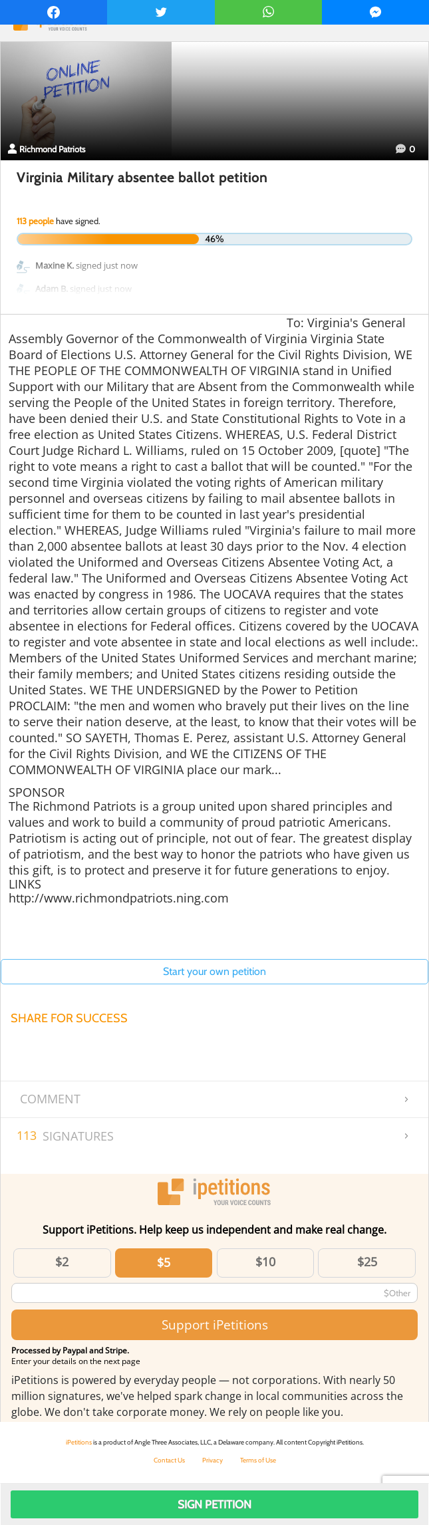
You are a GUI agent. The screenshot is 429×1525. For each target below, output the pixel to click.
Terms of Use (258, 1460)
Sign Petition (214, 1504)
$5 (163, 1262)
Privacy (212, 1460)
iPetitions (79, 1442)
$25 (367, 1262)
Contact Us (169, 1460)
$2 (62, 1262)
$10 (265, 1262)
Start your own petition (214, 971)
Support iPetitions (215, 1324)
